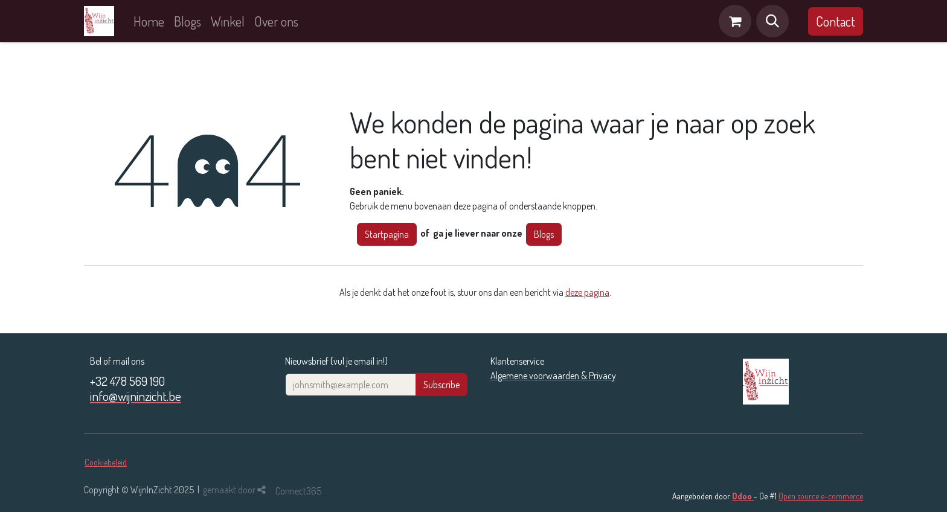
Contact (835, 21)
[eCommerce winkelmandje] (735, 21)
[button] (772, 21)
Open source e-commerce (820, 496)
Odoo (743, 496)
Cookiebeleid (106, 462)
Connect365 (298, 491)
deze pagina (587, 292)
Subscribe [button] (441, 385)
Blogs (544, 234)
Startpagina (387, 234)
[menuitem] (149, 21)
